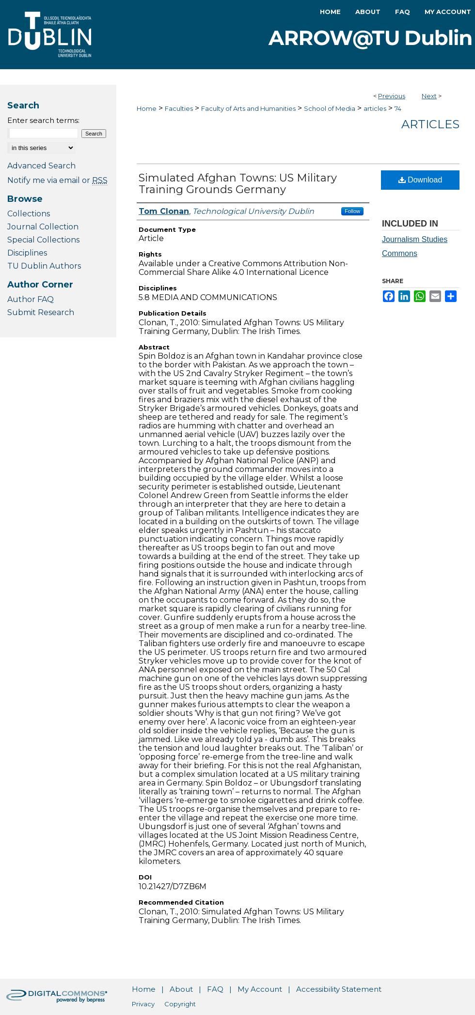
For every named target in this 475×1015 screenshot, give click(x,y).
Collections (28, 213)
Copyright (180, 1004)
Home (147, 108)
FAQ (215, 989)
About (181, 989)
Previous (391, 96)
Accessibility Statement (338, 989)
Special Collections (43, 239)
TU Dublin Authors (44, 266)
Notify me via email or (57, 180)
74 (398, 108)
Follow (352, 211)
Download (420, 180)
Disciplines (27, 253)
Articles (430, 124)
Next (429, 96)
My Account (260, 989)
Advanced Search (41, 165)
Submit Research (40, 312)
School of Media (329, 108)
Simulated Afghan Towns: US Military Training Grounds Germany (238, 183)
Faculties (179, 108)
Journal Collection (43, 226)
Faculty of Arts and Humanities (248, 108)
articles (375, 108)
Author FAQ (30, 299)
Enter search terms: (43, 120)
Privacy (143, 1004)
